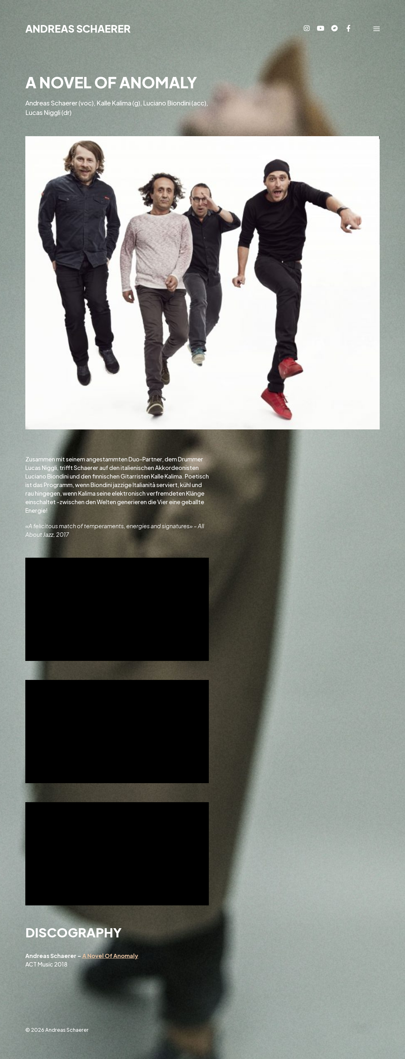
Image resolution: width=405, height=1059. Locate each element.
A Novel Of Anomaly (110, 955)
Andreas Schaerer (78, 28)
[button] (376, 28)
